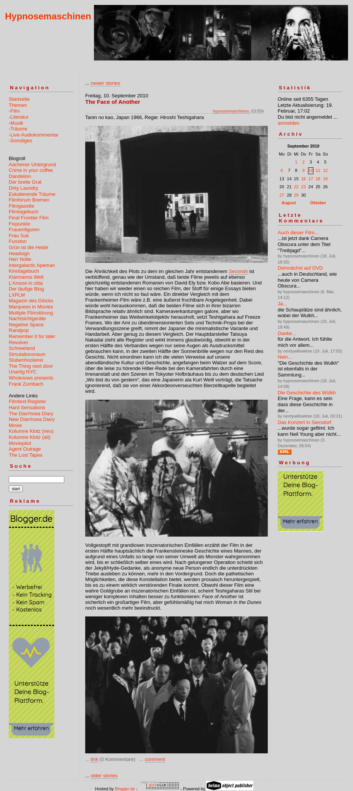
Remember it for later (32, 336)
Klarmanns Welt (26, 277)
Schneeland (22, 348)
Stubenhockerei (26, 360)
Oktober (318, 202)
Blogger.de (125, 788)
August (288, 202)
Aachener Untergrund (32, 164)
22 (296, 186)
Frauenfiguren (24, 229)
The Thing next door (31, 366)
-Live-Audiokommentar (34, 135)
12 (325, 170)
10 (310, 170)
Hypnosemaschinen (48, 16)
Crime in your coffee (31, 170)
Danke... (287, 333)
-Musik (16, 123)
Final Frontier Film (29, 218)
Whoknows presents (31, 378)
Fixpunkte (19, 224)
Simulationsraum (27, 354)
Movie (15, 425)
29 (296, 195)
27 (282, 195)
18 (318, 178)
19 (325, 178)
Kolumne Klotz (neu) (31, 431)
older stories (104, 775)
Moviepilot (20, 443)
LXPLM (17, 295)
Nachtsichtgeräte (27, 318)
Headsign (19, 253)
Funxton (18, 241)
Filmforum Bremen (29, 200)
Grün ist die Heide (28, 247)
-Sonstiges (20, 140)
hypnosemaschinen (231, 111)
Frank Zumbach (26, 384)
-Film (14, 111)
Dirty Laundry (23, 188)
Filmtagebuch (23, 211)
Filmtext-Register (27, 401)
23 (303, 186)
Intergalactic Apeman (32, 265)
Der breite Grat (25, 182)
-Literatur (19, 117)
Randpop (19, 330)
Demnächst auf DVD (300, 268)
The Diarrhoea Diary (31, 413)
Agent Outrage (25, 449)
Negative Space (26, 324)
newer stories (105, 83)
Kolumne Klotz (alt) (30, 437)
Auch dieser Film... (298, 232)
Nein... (285, 357)
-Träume (18, 129)
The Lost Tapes (26, 455)
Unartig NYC (23, 372)
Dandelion (20, 176)
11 (318, 170)
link (94, 759)
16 (303, 178)
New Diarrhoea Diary (32, 419)
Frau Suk (19, 235)
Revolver (18, 342)
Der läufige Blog (26, 289)
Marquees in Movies (31, 307)
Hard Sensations (27, 407)
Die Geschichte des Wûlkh (307, 393)
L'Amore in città (26, 283)
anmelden (288, 123)
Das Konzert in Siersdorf (304, 422)
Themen (18, 105)
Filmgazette (21, 206)
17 (310, 178)
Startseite (19, 99)
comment (155, 759)
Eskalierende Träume (32, 194)
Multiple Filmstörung (31, 313)
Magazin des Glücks (31, 300)
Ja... (282, 304)
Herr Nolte (20, 259)
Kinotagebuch (24, 271)
